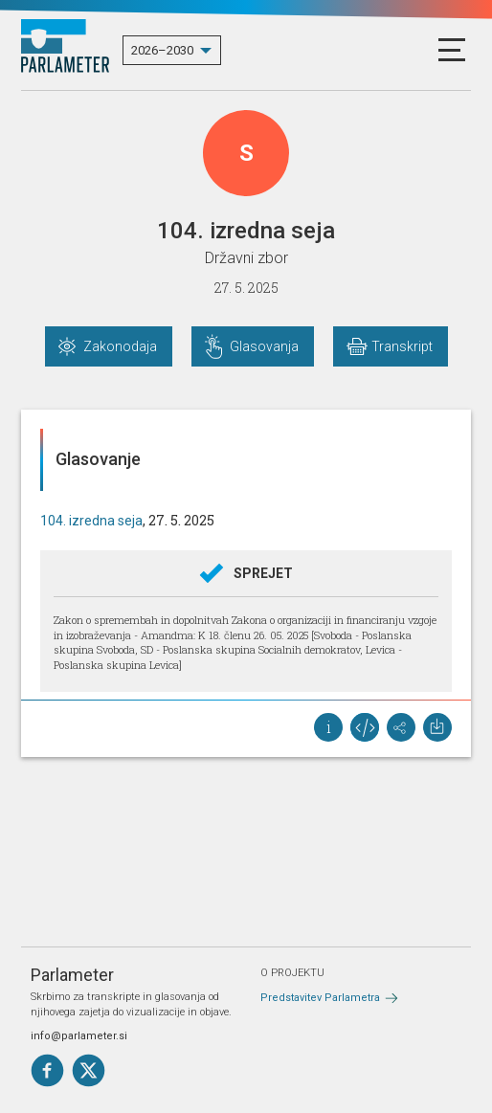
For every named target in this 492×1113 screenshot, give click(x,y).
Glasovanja (264, 346)
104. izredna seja (91, 520)
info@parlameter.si (79, 1036)
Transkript (402, 346)
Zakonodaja (120, 346)
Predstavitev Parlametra (320, 997)
